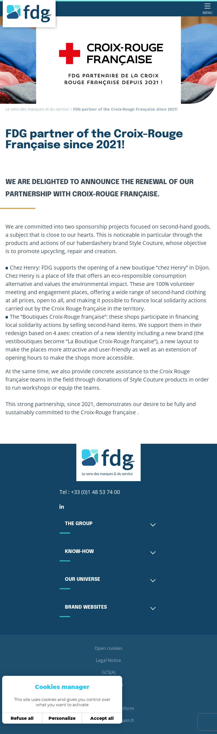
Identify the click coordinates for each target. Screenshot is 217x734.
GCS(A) (109, 672)
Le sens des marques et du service (37, 109)
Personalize (55, 718)
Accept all (95, 718)
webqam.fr (123, 720)
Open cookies (108, 648)
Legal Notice (108, 660)
